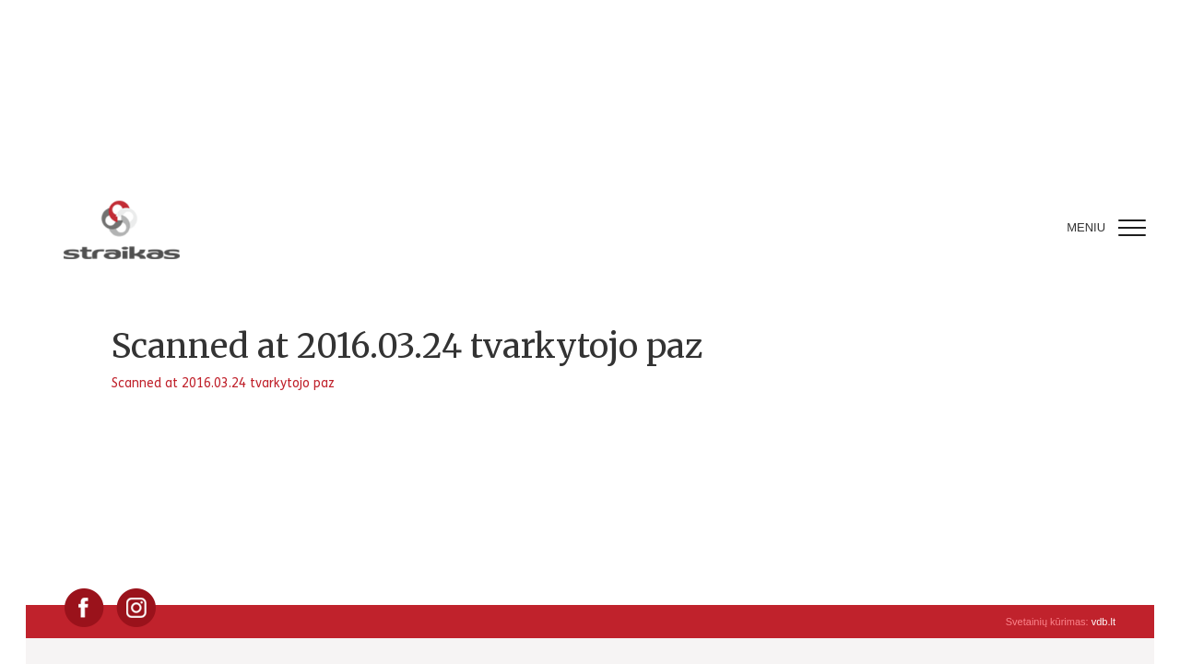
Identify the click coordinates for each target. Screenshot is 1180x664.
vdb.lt (1103, 621)
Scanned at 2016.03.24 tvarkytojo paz (223, 383)
